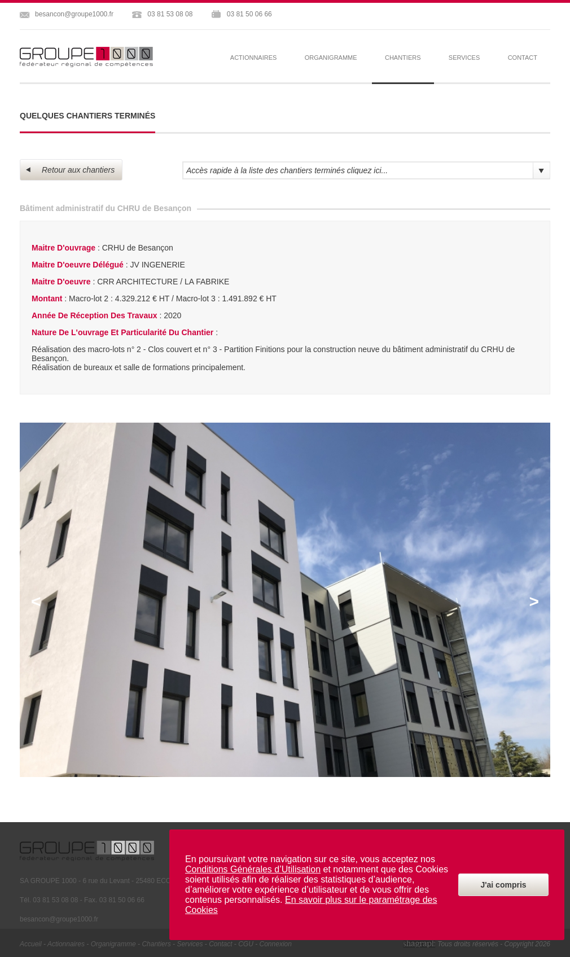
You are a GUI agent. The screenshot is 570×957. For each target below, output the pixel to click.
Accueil (31, 944)
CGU (245, 944)
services (464, 57)
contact (522, 57)
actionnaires (253, 57)
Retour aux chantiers (70, 169)
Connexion (276, 944)
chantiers (156, 944)
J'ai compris (503, 884)
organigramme (331, 57)
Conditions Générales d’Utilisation (253, 869)
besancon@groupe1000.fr (74, 14)
